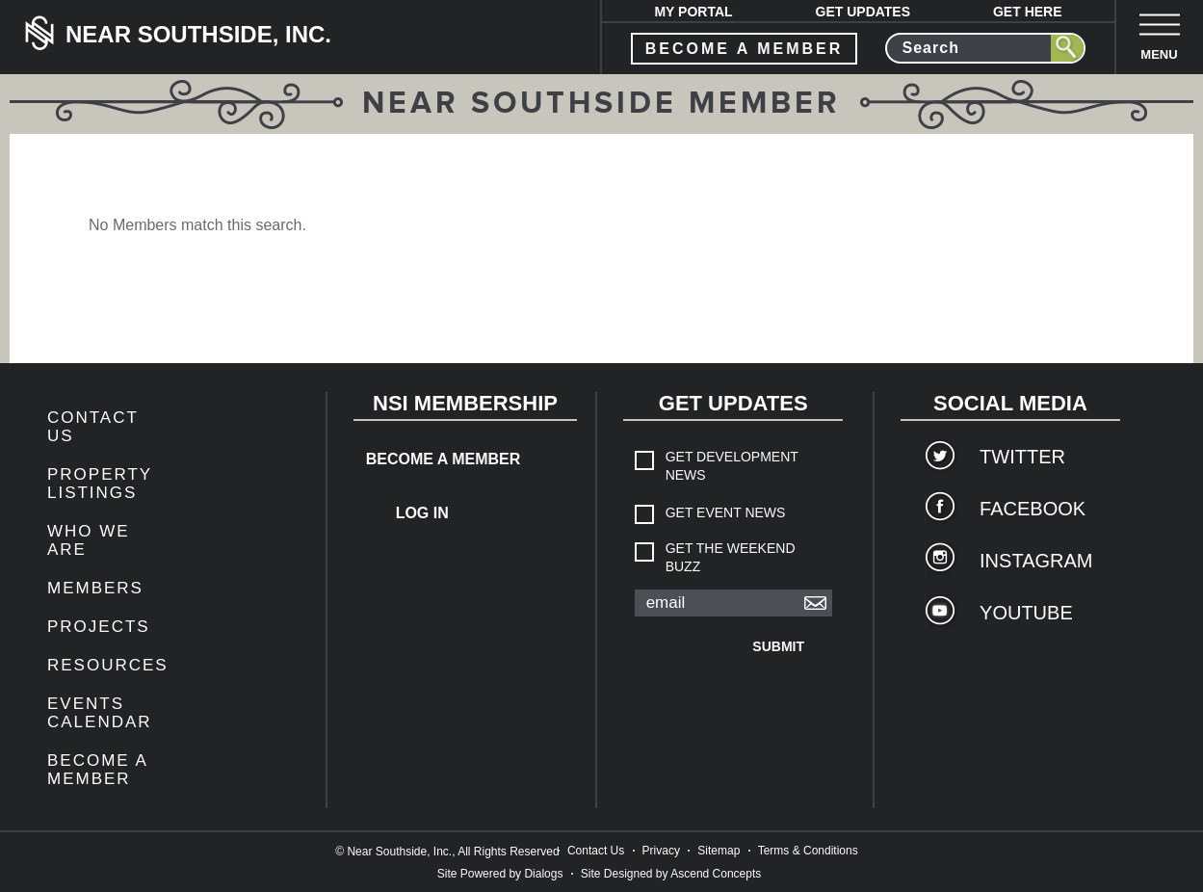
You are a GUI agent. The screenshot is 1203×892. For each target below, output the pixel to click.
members (95, 588)
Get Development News (732, 466)
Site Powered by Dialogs (500, 873)
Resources (108, 665)
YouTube (1026, 612)
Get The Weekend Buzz (731, 557)
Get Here (1027, 11)
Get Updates (863, 11)
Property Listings (99, 483)
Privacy (661, 850)
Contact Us (595, 850)
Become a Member (97, 769)
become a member (744, 48)
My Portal (693, 11)
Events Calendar (99, 713)
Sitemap (718, 850)
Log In (422, 513)
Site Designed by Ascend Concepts (671, 873)
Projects (98, 626)
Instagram (1036, 560)
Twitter (1022, 456)
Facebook (1032, 508)
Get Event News (726, 512)
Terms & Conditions (808, 850)
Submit (778, 646)
